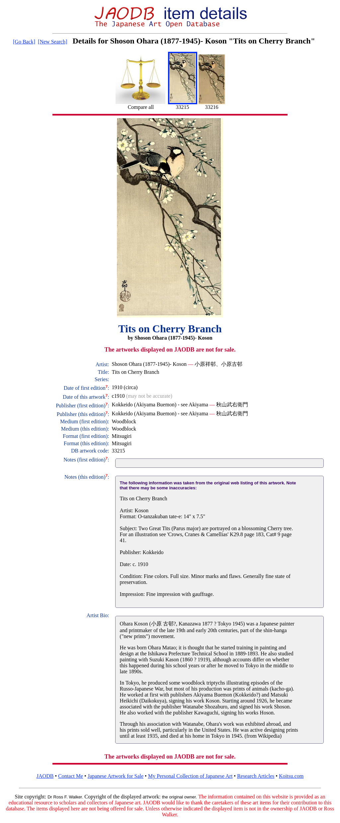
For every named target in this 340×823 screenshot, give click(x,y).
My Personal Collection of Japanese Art (190, 776)
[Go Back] (24, 41)
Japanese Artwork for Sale (115, 776)
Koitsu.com (291, 776)
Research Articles (255, 776)
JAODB (45, 776)
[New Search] (52, 41)
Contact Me (70, 776)
